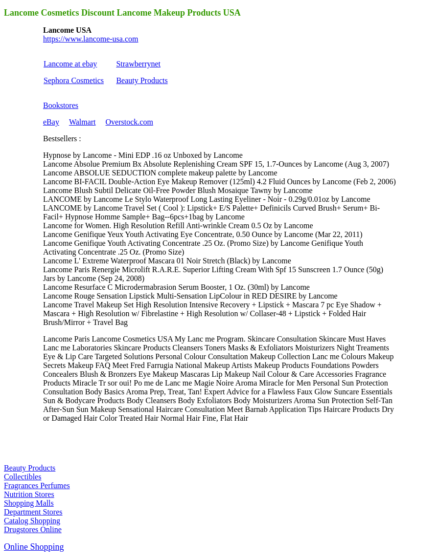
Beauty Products (141, 80)
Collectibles (22, 477)
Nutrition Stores (29, 494)
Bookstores (60, 105)
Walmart (82, 122)
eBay (51, 122)
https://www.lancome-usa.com (90, 39)
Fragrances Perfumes (37, 485)
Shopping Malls (29, 503)
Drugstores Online (33, 529)
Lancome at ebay (70, 64)
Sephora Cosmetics (74, 80)
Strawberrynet (138, 64)
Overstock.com (129, 122)
